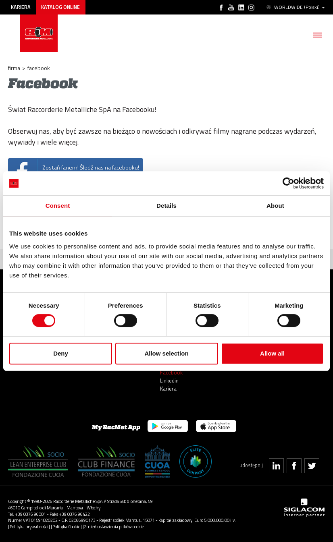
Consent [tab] (58, 205)
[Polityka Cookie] (66, 526)
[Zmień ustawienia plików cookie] (114, 526)
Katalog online (60, 7)
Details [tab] (166, 205)
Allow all (272, 353)
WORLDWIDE (295, 7)
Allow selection (166, 353)
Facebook (171, 372)
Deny (60, 353)
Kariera (21, 7)
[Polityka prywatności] (29, 526)
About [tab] (275, 205)
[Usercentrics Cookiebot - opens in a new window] (288, 183)
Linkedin (169, 381)
